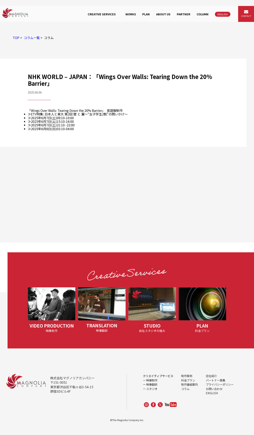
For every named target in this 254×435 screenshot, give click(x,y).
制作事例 (186, 376)
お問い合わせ (214, 389)
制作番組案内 (189, 384)
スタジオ (151, 389)
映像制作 (151, 380)
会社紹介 (211, 376)
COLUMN (203, 14)
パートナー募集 (215, 380)
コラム (185, 389)
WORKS (130, 14)
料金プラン (188, 380)
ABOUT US (163, 14)
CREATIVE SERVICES (102, 14)
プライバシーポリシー (220, 384)
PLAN (146, 14)
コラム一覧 (32, 37)
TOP (16, 37)
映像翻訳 (151, 384)
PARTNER (183, 14)
